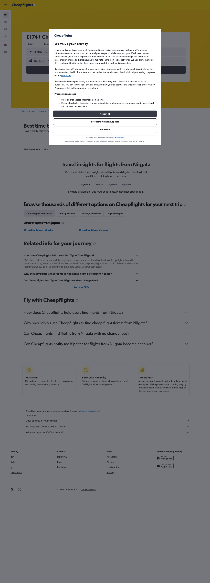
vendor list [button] (66, 75)
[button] (105, 114)
